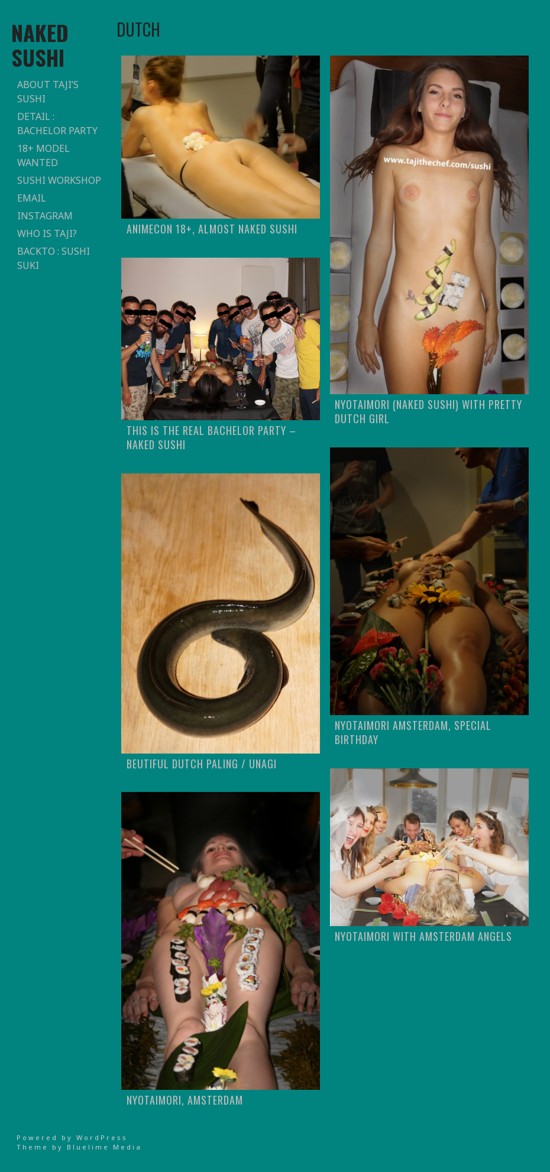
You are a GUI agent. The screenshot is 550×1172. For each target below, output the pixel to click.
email (31, 197)
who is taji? (47, 233)
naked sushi (40, 45)
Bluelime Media (104, 1146)
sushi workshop (59, 180)
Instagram (45, 215)
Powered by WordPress (72, 1137)
